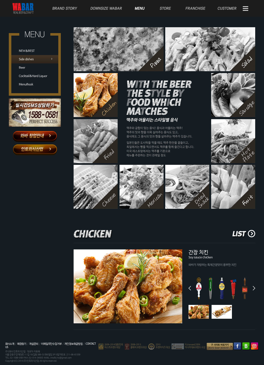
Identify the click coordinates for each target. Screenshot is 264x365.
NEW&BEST (27, 51)
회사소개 (9, 344)
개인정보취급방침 (73, 344)
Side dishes (26, 59)
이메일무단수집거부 (51, 344)
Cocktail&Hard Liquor (33, 76)
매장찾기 (21, 344)
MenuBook (26, 84)
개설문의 (33, 344)
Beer (22, 67)
